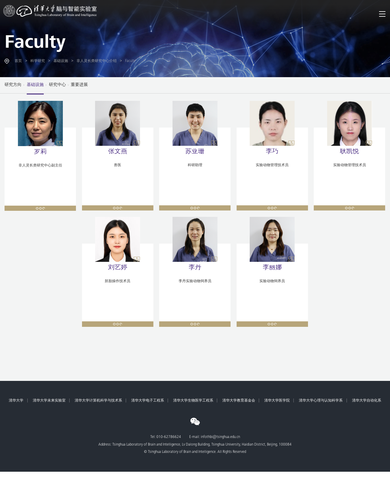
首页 (18, 61)
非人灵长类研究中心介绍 (97, 61)
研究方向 (13, 85)
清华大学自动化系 (366, 400)
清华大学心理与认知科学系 (321, 400)
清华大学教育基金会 (238, 400)
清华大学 (16, 400)
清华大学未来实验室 (49, 400)
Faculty (35, 43)
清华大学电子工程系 (147, 400)
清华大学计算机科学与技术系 (98, 400)
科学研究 (37, 61)
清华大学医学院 (277, 400)
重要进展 (79, 85)
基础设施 (60, 61)
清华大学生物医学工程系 (193, 400)
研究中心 (57, 85)
